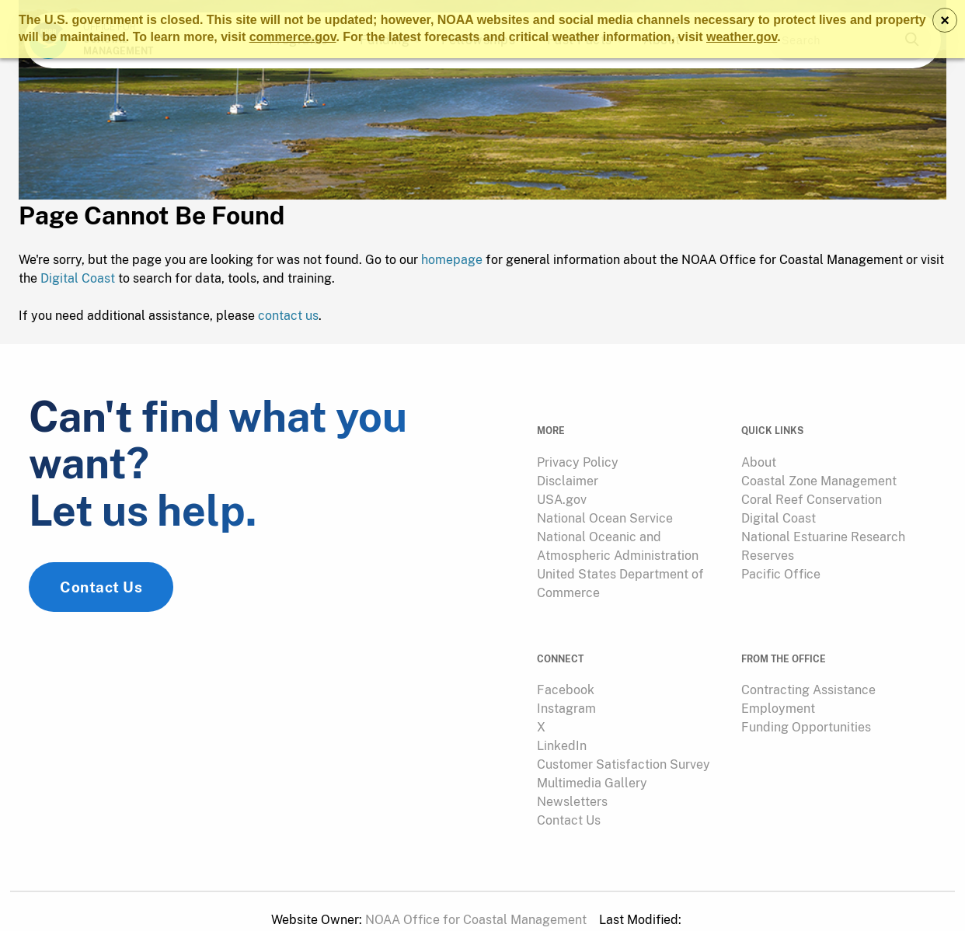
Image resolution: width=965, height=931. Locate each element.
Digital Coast (77, 281)
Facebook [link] (565, 672)
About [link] (758, 455)
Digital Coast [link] (778, 511)
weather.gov (741, 36)
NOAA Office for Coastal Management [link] (476, 902)
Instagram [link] (566, 691)
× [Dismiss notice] (944, 20)
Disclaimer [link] (567, 474)
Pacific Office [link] (780, 567)
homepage (451, 262)
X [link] (541, 710)
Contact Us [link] (101, 595)
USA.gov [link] (562, 492)
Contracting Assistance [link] (808, 672)
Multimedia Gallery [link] (592, 766)
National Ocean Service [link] (605, 511)
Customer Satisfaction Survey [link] (623, 747)
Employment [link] (778, 691)
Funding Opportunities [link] (806, 710)
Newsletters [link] (572, 784)
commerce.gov (292, 36)
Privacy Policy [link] (577, 455)
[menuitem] (630, 455)
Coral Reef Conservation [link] (811, 492)
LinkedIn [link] (562, 728)
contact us (288, 318)
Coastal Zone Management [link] (819, 474)
